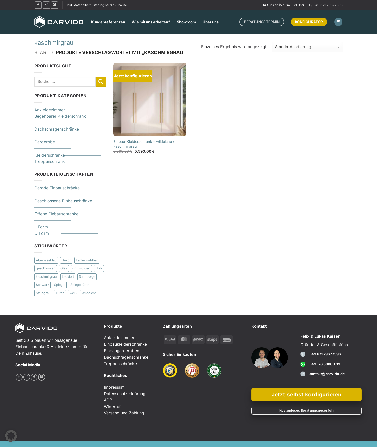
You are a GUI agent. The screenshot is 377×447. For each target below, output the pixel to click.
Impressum (114, 387)
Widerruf (112, 406)
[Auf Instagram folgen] (46, 5)
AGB (108, 399)
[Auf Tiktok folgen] (34, 377)
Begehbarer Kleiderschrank (60, 116)
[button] (338, 22)
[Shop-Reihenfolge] (307, 47)
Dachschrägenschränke (56, 129)
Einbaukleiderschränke (125, 344)
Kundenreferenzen (108, 22)
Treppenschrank (49, 161)
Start (41, 52)
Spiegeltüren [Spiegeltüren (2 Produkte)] (80, 285)
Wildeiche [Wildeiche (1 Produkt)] (89, 293)
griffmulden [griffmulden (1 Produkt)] (81, 268)
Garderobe (44, 142)
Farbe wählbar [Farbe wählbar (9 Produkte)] (87, 260)
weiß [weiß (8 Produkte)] (73, 293)
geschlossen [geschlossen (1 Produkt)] (45, 268)
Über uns (211, 22)
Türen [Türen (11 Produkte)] (60, 293)
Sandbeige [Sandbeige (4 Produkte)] (87, 277)
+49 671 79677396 (325, 354)
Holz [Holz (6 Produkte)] (98, 268)
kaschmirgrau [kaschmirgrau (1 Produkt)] (46, 277)
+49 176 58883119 (324, 364)
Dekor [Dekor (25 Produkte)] (66, 260)
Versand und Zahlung (124, 412)
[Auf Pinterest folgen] (54, 5)
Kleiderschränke (49, 155)
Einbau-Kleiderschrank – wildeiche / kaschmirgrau (143, 143)
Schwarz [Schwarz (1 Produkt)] (42, 285)
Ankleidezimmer (49, 109)
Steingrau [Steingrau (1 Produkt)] (43, 293)
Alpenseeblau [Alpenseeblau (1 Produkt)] (46, 260)
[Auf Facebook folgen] (38, 5)
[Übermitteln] (101, 82)
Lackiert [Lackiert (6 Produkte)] (68, 277)
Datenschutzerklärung (124, 393)
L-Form (47, 226)
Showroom (186, 22)
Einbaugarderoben (121, 350)
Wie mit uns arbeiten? (151, 22)
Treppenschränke (120, 363)
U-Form (47, 233)
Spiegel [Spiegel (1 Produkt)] (59, 285)
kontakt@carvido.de (327, 374)
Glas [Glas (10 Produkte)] (63, 268)
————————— (83, 109)
